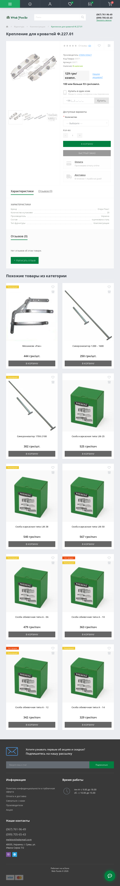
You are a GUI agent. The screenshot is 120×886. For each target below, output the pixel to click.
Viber (8, 854)
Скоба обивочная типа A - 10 (88, 616)
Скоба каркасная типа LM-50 (88, 526)
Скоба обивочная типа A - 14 (88, 707)
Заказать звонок (104, 20)
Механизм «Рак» (31, 345)
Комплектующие (37, 26)
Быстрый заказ (87, 153)
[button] (50, 4)
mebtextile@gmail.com (19, 839)
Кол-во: (67, 130)
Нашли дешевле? (97, 76)
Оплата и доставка (16, 796)
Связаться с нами (15, 800)
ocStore (65, 868)
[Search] (82, 17)
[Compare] (109, 45)
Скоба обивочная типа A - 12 (31, 707)
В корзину (87, 143)
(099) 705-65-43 (104, 17)
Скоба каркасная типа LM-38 (31, 526)
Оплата (79, 161)
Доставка (80, 174)
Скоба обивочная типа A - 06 (31, 616)
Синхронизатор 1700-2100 (32, 436)
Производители (14, 805)
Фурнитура (19, 26)
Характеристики (22, 191)
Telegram (15, 854)
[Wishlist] (99, 45)
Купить (101, 100)
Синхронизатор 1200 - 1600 (88, 345)
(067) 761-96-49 (104, 14)
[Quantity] (72, 135)
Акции (9, 809)
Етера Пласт (85, 55)
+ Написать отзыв (24, 260)
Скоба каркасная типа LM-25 (88, 436)
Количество (70, 117)
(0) (89, 45)
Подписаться (102, 765)
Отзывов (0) (45, 191)
